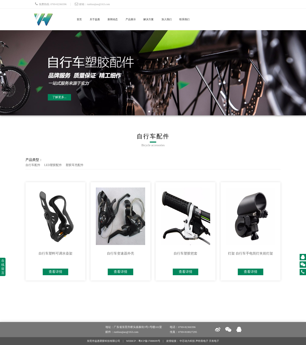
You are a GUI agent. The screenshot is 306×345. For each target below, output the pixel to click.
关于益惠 (98, 19)
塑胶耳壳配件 (75, 165)
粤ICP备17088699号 (149, 340)
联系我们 (204, 19)
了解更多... (59, 97)
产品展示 (140, 19)
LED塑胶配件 (53, 165)
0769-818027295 (187, 332)
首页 (80, 19)
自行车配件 (33, 165)
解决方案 (161, 19)
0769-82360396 (58, 4)
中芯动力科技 (187, 340)
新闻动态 (119, 19)
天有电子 (214, 340)
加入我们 (182, 19)
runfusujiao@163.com (98, 4)
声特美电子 (202, 340)
